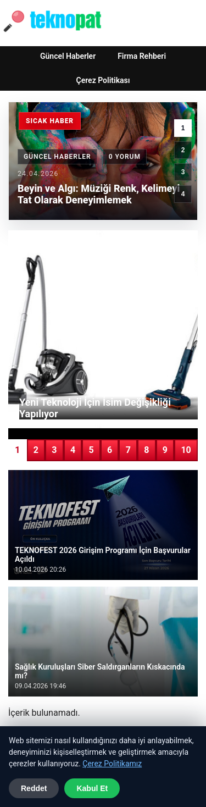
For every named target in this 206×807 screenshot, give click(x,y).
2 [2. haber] (183, 150)
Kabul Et (92, 788)
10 (186, 450)
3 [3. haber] (183, 172)
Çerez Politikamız (112, 763)
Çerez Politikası (103, 80)
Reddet (34, 788)
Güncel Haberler (68, 56)
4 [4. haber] (183, 194)
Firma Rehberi (142, 56)
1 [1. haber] (183, 128)
